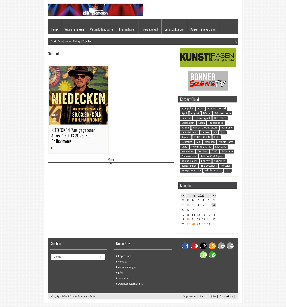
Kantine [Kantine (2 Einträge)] (186, 137)
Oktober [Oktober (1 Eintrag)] (202, 151)
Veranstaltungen (74, 29)
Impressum (124, 256)
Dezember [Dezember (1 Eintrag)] (220, 118)
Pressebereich (149, 29)
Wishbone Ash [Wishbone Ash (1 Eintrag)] (213, 170)
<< (183, 195)
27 (188, 224)
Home (54, 29)
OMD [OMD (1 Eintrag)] (214, 151)
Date (60, 41)
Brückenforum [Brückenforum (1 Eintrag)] (222, 113)
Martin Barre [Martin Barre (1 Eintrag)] (226, 141)
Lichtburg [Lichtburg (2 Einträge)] (187, 141)
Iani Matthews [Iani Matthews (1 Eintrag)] (190, 132)
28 (193, 224)
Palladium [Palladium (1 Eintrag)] (227, 151)
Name (68, 41)
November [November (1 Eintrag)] (188, 151)
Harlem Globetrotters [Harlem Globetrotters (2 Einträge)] (205, 127)
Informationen (127, 29)
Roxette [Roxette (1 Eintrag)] (205, 160)
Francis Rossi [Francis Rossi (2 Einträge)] (216, 122)
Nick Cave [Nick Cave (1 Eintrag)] (220, 146)
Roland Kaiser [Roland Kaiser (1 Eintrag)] (189, 160)
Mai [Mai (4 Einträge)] (198, 141)
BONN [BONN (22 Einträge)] (206, 113)
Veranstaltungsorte (101, 29)
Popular (86, 41)
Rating (76, 41)
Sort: (54, 41)
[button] (185, 245)
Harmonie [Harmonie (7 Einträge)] (227, 127)
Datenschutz (226, 296)
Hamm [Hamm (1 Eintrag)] (185, 127)
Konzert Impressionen (203, 29)
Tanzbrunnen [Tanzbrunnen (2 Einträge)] (189, 165)
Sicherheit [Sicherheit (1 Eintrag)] (219, 160)
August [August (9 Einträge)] (195, 113)
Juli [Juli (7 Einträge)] (215, 132)
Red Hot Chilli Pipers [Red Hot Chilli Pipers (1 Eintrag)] (212, 156)
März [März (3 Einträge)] (184, 146)
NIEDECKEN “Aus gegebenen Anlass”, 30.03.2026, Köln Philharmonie (73, 135)
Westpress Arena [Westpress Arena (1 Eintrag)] (191, 170)
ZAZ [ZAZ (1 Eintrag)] (227, 170)
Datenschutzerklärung (130, 283)
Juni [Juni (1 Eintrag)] (223, 132)
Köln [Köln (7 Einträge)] (216, 137)
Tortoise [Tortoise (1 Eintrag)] (225, 165)
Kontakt (122, 261)
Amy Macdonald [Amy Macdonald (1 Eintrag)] (216, 108)
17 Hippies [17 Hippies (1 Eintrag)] (187, 108)
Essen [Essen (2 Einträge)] (201, 122)
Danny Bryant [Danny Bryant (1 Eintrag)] (202, 118)
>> (213, 195)
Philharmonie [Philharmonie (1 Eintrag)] (189, 156)
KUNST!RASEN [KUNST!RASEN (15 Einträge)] (202, 137)
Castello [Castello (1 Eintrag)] (186, 118)
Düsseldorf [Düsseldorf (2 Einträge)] (188, 122)
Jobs (120, 272)
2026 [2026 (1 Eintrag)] (200, 108)
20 (188, 219)
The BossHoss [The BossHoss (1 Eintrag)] (209, 165)
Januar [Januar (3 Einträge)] (205, 132)
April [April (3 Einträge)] (184, 113)
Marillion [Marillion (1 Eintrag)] (210, 141)
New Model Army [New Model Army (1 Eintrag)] (201, 146)
